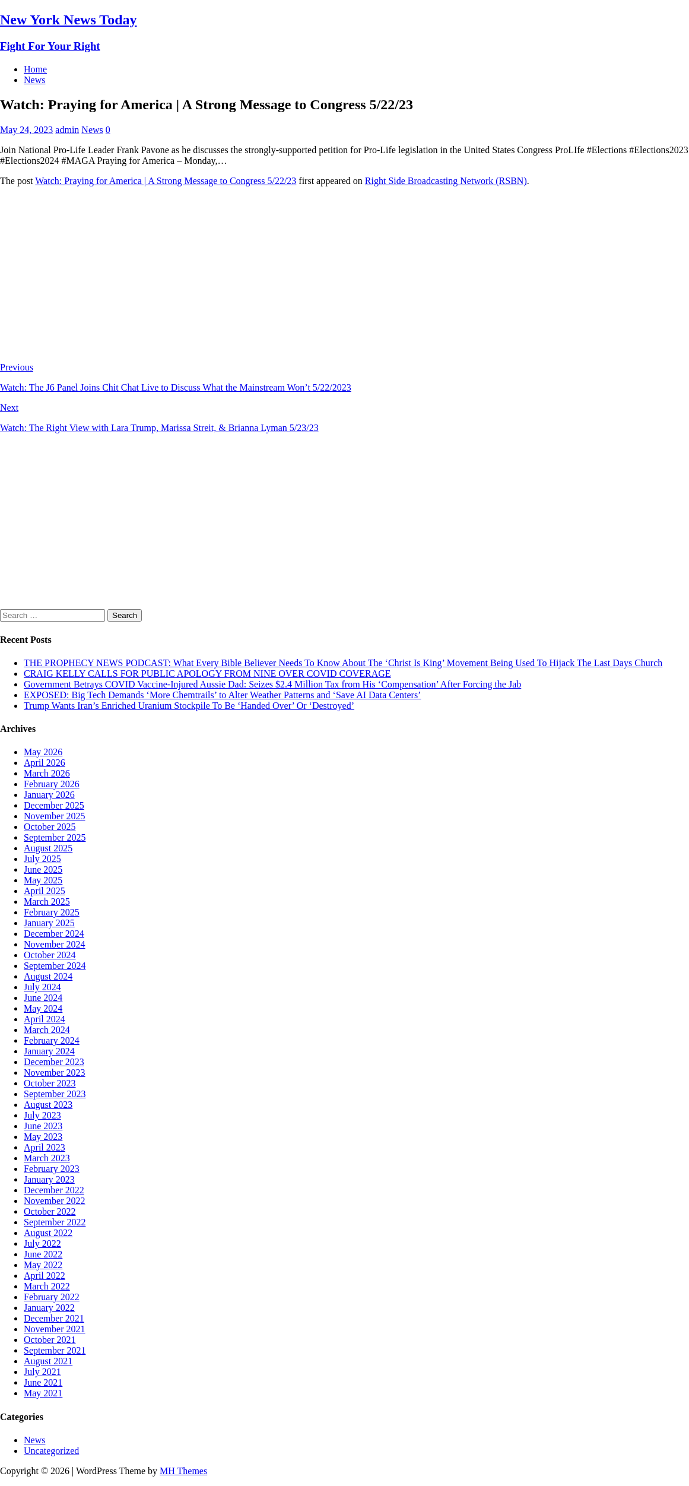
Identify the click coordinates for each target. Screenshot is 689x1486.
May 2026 (43, 752)
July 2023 (42, 1115)
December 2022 (54, 1190)
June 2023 (43, 1126)
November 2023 (54, 1072)
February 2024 (52, 1040)
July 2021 (42, 1372)
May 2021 (43, 1393)
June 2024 (43, 998)
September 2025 (54, 837)
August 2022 (48, 1233)
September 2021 (54, 1350)
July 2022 (42, 1243)
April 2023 (44, 1147)
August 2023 (48, 1105)
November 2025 (54, 816)
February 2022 (52, 1297)
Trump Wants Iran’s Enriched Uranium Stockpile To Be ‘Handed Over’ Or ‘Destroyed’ (189, 706)
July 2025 (42, 859)
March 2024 (47, 1030)
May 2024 (43, 1008)
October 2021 (50, 1340)
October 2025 (50, 827)
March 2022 (47, 1286)
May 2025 (43, 880)
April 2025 (44, 891)
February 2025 (52, 912)
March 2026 (47, 773)
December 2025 (54, 805)
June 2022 (43, 1254)
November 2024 (54, 944)
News (34, 80)
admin (67, 130)
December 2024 (54, 934)
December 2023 (54, 1062)
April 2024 (44, 1019)
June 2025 (43, 869)
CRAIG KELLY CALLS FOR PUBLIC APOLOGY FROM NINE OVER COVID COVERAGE (207, 673)
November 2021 (54, 1329)
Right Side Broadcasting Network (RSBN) (446, 181)
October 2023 (50, 1083)
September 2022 (54, 1222)
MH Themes (183, 1471)
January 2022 (49, 1308)
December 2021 (54, 1318)
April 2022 (44, 1275)
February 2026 (52, 784)
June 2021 (43, 1382)
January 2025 (49, 923)
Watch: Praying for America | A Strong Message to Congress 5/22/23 (165, 181)
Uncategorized (51, 1451)
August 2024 (48, 976)
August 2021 (48, 1361)
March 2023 (47, 1158)
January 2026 (49, 795)
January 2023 (49, 1179)
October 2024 (50, 955)
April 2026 (44, 763)
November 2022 (54, 1201)
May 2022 (43, 1265)
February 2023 (52, 1169)
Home (35, 69)
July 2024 (42, 987)
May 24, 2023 (26, 130)
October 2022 (50, 1211)
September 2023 (54, 1094)
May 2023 (43, 1137)
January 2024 (49, 1051)
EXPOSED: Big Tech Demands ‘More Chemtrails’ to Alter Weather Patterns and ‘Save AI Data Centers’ (222, 695)
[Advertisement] (344, 279)
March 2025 (47, 901)
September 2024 (54, 966)
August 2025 (48, 848)
